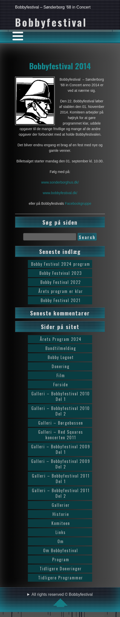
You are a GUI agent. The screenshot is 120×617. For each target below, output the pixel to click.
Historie (60, 514)
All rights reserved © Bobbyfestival (62, 599)
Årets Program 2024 (61, 339)
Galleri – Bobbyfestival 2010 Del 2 (60, 411)
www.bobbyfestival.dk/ (60, 193)
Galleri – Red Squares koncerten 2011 (60, 434)
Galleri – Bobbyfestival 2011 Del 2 (61, 493)
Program (60, 559)
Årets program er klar (60, 291)
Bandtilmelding (60, 348)
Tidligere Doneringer (61, 569)
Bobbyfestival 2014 (60, 66)
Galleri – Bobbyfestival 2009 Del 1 (60, 449)
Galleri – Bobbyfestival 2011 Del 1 (61, 478)
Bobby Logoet (61, 357)
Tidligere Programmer (60, 578)
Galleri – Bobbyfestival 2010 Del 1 (60, 396)
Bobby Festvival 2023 (60, 273)
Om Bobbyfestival (60, 550)
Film (60, 375)
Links (60, 532)
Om (60, 541)
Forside (60, 384)
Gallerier (61, 505)
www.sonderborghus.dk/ (60, 182)
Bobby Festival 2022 (60, 282)
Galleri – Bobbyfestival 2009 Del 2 (60, 464)
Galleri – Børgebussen (60, 423)
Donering (61, 366)
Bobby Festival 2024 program (60, 264)
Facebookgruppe (78, 203)
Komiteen (60, 523)
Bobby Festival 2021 (61, 300)
